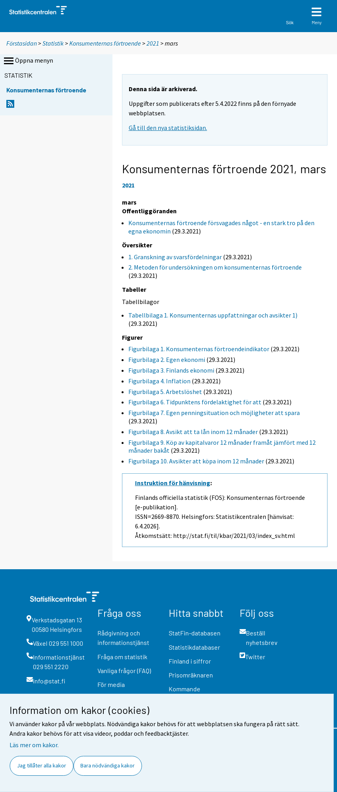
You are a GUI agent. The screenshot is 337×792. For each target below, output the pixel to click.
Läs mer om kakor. (34, 745)
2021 (153, 43)
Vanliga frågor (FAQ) (124, 670)
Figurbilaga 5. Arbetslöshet (165, 392)
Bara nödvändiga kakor (107, 765)
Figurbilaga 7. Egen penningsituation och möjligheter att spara (214, 413)
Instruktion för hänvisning (172, 483)
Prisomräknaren (191, 675)
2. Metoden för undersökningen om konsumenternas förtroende (215, 267)
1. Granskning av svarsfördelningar (175, 257)
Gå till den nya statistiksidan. (168, 128)
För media (111, 684)
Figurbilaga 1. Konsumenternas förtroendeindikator (198, 349)
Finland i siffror (190, 661)
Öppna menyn (27, 61)
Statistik (53, 43)
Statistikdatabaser (194, 647)
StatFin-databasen (195, 633)
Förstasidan (21, 43)
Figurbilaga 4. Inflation (159, 381)
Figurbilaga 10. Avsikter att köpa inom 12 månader (196, 461)
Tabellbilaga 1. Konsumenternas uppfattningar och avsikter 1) (212, 315)
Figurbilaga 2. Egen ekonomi (166, 359)
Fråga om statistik (122, 656)
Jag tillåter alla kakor (41, 765)
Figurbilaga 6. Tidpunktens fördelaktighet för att (194, 402)
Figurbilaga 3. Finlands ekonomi (171, 370)
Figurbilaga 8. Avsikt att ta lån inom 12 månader (193, 432)
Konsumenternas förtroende (105, 43)
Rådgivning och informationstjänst (123, 637)
